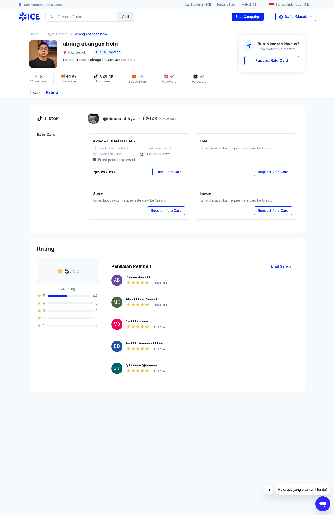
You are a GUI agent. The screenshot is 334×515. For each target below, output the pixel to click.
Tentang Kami (226, 4)
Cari (125, 16)
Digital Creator (57, 34)
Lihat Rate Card (168, 172)
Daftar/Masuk (295, 17)
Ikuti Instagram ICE (198, 4)
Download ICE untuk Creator (41, 4)
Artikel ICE (249, 4)
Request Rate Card (271, 60)
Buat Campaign (247, 17)
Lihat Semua (281, 266)
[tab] (34, 92)
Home (34, 34)
